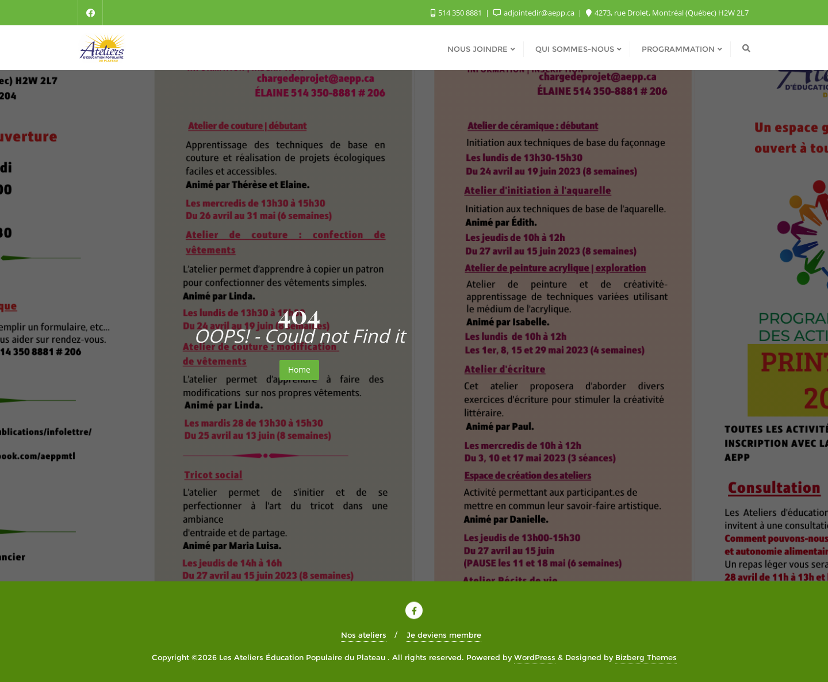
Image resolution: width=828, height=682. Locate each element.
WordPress (534, 657)
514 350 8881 (457, 12)
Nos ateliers (363, 634)
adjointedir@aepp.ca (534, 12)
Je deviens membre (444, 634)
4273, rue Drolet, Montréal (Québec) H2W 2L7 (667, 12)
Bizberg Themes (646, 657)
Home (299, 369)
